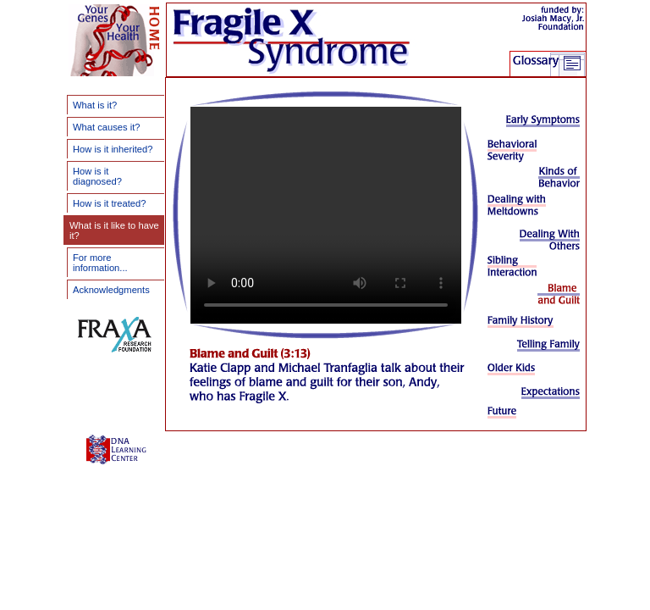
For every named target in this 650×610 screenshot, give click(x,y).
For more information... (100, 262)
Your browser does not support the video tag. (325, 215)
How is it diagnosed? (97, 176)
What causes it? (106, 127)
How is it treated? (109, 203)
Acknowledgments (111, 290)
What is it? (95, 105)
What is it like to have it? (114, 230)
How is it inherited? (113, 149)
